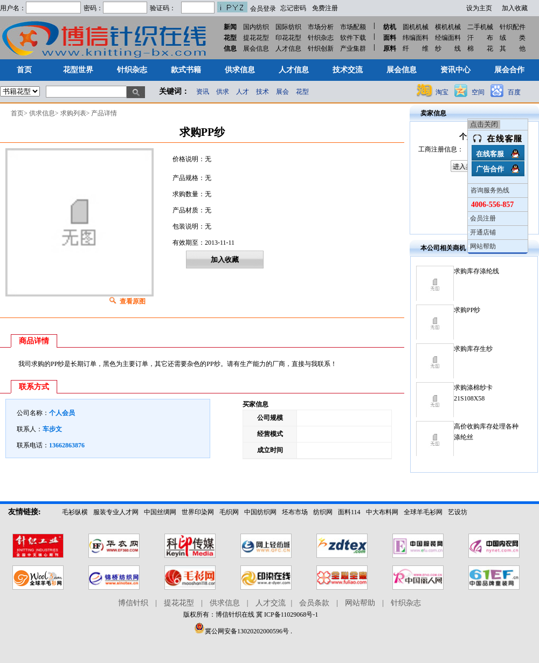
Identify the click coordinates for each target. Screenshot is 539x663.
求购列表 (73, 113)
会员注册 (483, 218)
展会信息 (256, 48)
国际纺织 (288, 27)
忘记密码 (293, 8)
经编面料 (448, 38)
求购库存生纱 (473, 349)
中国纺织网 (260, 512)
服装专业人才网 (116, 512)
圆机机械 (416, 27)
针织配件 (513, 27)
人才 (242, 91)
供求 (222, 91)
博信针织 (133, 603)
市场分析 (321, 27)
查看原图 (133, 301)
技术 (262, 91)
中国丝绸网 (160, 512)
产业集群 (353, 48)
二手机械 (480, 27)
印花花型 (288, 38)
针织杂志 (321, 38)
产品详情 (104, 113)
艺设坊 (457, 512)
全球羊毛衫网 (423, 512)
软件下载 (353, 38)
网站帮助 (483, 246)
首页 (17, 113)
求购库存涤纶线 (476, 271)
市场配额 (353, 27)
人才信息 (288, 48)
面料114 (349, 512)
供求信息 (42, 113)
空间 (478, 92)
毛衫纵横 (75, 512)
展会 (282, 91)
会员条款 (314, 603)
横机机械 (448, 27)
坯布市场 (295, 512)
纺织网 (323, 512)
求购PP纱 (467, 310)
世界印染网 (198, 512)
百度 (514, 92)
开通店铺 (483, 232)
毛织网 (229, 512)
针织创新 (321, 48)
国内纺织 (256, 27)
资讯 (202, 91)
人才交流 (270, 603)
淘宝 (442, 92)
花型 (302, 91)
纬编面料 (416, 38)
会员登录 (263, 8)
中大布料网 (382, 512)
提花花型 (256, 38)
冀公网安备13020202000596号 (241, 631)
